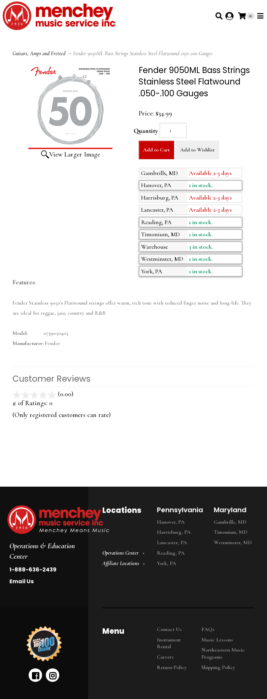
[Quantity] (173, 130)
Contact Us (169, 629)
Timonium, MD (230, 532)
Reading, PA (171, 553)
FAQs (207, 629)
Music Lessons (217, 639)
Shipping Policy (218, 667)
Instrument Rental (169, 643)
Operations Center (120, 553)
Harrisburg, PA (174, 532)
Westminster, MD (233, 542)
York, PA (166, 563)
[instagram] (52, 675)
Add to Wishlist (197, 149)
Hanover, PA (171, 522)
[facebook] (35, 675)
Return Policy (172, 667)
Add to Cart (156, 149)
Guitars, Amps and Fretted (38, 53)
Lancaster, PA (172, 542)
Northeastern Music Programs (223, 653)
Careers (165, 657)
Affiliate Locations (120, 563)
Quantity (146, 131)
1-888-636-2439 (33, 569)
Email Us (21, 581)
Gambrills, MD (230, 522)
